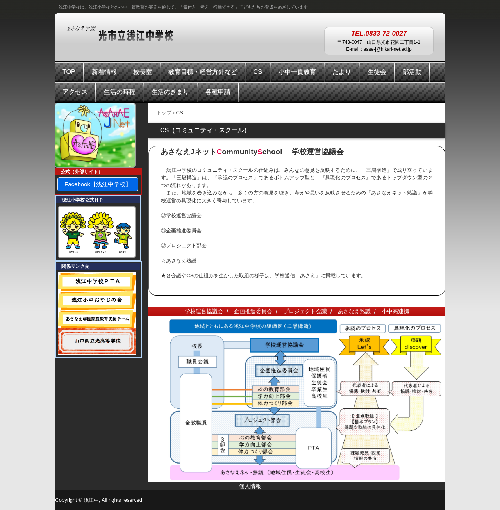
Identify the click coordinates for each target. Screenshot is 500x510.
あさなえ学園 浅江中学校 (127, 34)
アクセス (75, 91)
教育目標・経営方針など (202, 71)
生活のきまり (170, 91)
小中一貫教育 (297, 71)
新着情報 (104, 71)
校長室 (142, 71)
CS (258, 71)
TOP (68, 71)
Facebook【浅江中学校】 (97, 184)
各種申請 (217, 91)
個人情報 (250, 486)
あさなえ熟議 (354, 311)
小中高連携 (395, 311)
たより (341, 71)
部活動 (412, 71)
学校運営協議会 (204, 311)
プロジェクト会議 (305, 311)
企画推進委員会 (253, 311)
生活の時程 (119, 91)
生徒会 (377, 71)
